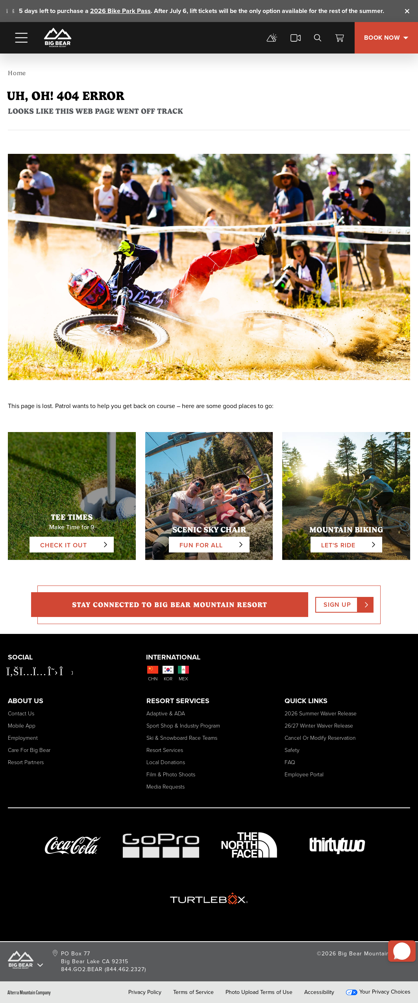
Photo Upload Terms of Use (259, 992)
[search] (317, 37)
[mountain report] (272, 37)
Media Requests (165, 787)
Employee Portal (304, 774)
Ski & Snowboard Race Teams (181, 738)
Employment (23, 738)
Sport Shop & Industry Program (183, 726)
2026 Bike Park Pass (120, 10)
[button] (398, 943)
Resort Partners (26, 762)
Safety (292, 750)
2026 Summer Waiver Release (321, 713)
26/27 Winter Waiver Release (319, 726)
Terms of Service (193, 992)
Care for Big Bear (29, 750)
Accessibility (319, 992)
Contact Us (21, 713)
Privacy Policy (144, 992)
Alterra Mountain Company (29, 992)
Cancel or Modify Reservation (320, 738)
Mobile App (21, 726)
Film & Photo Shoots (170, 774)
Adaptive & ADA (165, 713)
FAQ (290, 762)
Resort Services (164, 750)
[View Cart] (339, 37)
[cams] (295, 37)
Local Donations (165, 762)
